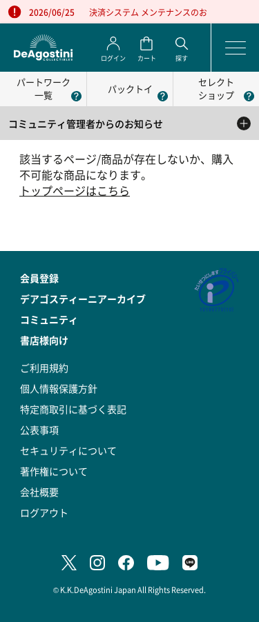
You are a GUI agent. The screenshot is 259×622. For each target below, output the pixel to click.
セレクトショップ (216, 88)
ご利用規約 (44, 367)
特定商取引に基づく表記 (73, 409)
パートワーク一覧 (43, 88)
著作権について (54, 471)
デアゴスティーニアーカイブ (83, 298)
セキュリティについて (68, 450)
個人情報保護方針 (58, 388)
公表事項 (39, 430)
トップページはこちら (74, 191)
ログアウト (44, 512)
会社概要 (39, 492)
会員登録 (39, 278)
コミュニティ (49, 319)
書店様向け (44, 340)
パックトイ (130, 88)
